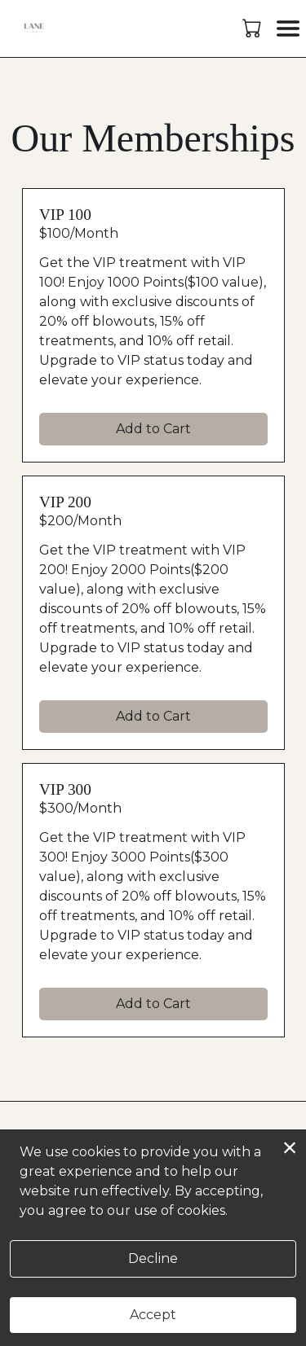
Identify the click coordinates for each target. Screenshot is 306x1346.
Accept (153, 1314)
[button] (253, 28)
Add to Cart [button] (153, 428)
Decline (153, 1258)
